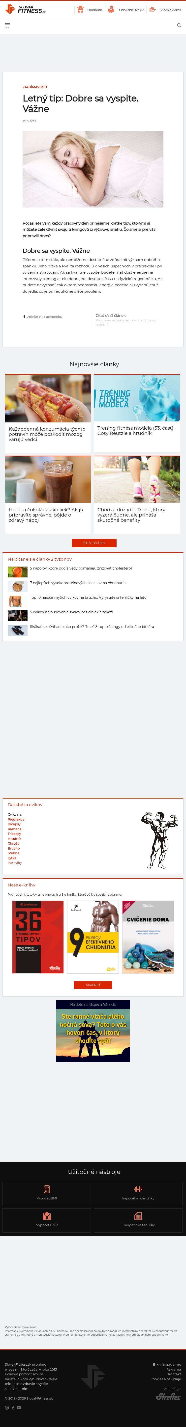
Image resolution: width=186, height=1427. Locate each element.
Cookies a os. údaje (166, 1379)
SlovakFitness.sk (25, 9)
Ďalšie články (94, 543)
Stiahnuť (93, 985)
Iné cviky (15, 863)
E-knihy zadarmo (167, 1364)
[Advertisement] (93, 1116)
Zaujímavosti (35, 87)
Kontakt (174, 1374)
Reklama (173, 1369)
